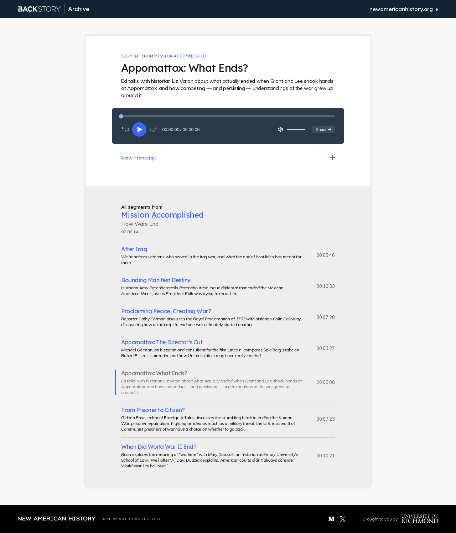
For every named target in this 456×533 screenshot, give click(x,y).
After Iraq (134, 249)
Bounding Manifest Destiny (156, 280)
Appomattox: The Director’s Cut (161, 342)
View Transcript (138, 157)
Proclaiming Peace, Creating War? (166, 311)
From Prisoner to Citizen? (153, 409)
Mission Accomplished (180, 56)
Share (325, 129)
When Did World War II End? (158, 446)
